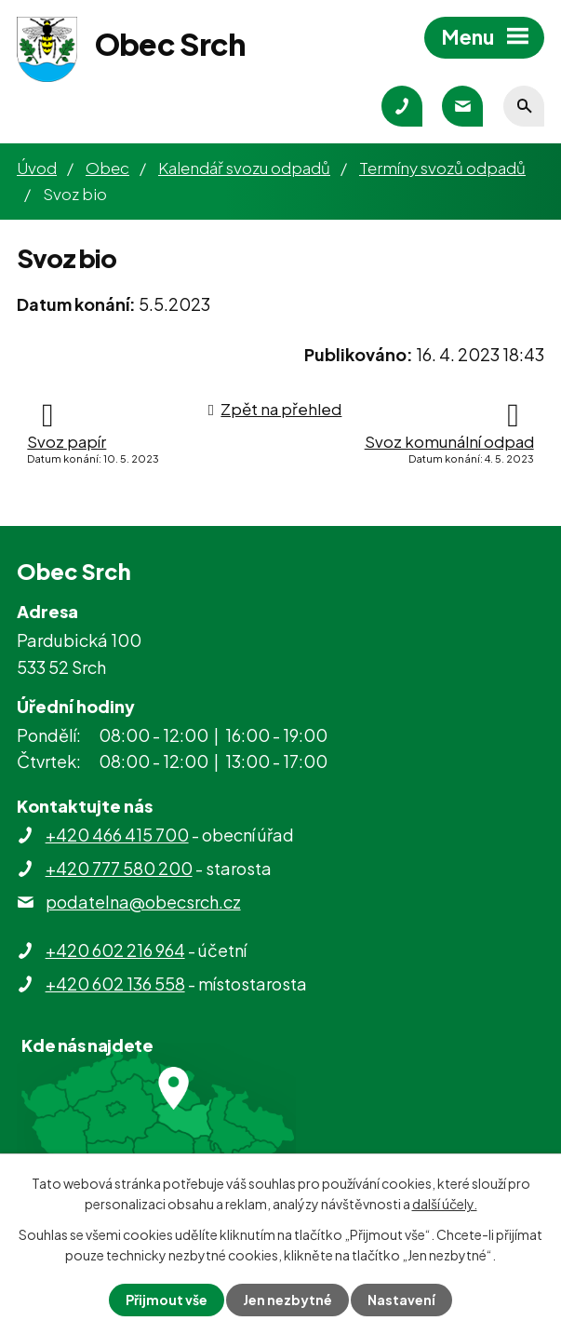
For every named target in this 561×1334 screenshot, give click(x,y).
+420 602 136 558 (115, 983)
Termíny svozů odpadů (442, 167)
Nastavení (401, 1299)
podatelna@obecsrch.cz (143, 901)
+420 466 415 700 (117, 834)
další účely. (444, 1203)
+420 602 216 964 (115, 950)
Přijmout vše (166, 1299)
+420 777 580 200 (119, 868)
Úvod (37, 167)
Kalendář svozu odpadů (244, 167)
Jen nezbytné (287, 1299)
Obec (107, 167)
